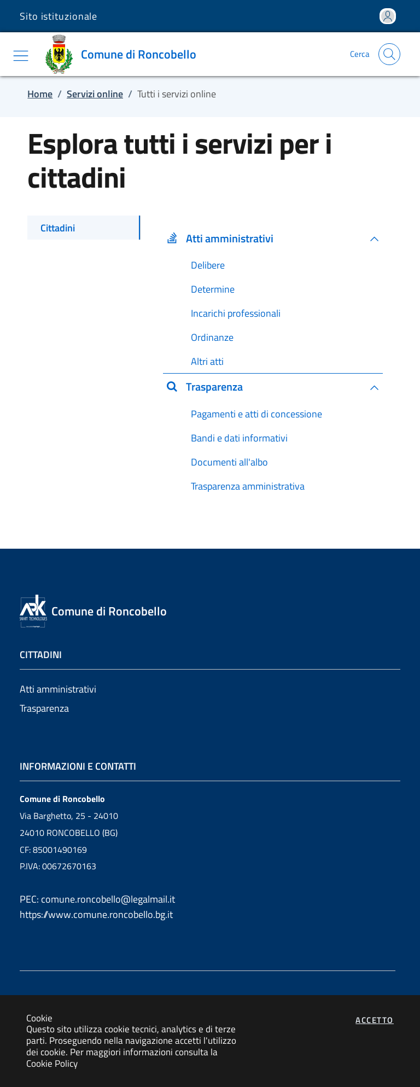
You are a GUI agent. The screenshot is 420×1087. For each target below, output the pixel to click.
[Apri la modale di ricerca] (389, 54)
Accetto (374, 1020)
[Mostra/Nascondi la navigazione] (21, 56)
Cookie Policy (52, 1063)
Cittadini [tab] (57, 227)
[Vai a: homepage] (123, 54)
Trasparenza (44, 708)
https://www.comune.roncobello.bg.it (96, 914)
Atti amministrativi (58, 689)
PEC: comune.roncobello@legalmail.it (97, 899)
